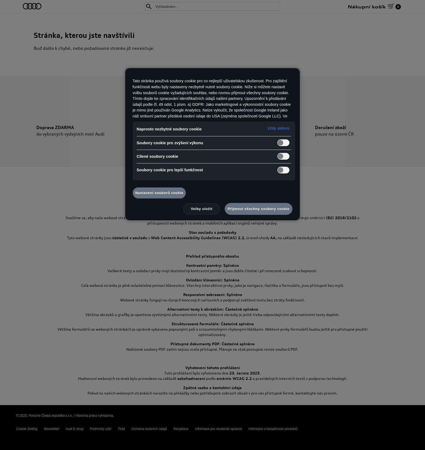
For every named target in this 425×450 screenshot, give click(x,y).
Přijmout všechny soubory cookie (258, 209)
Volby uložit (201, 209)
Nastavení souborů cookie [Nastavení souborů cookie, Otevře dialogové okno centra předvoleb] (159, 193)
